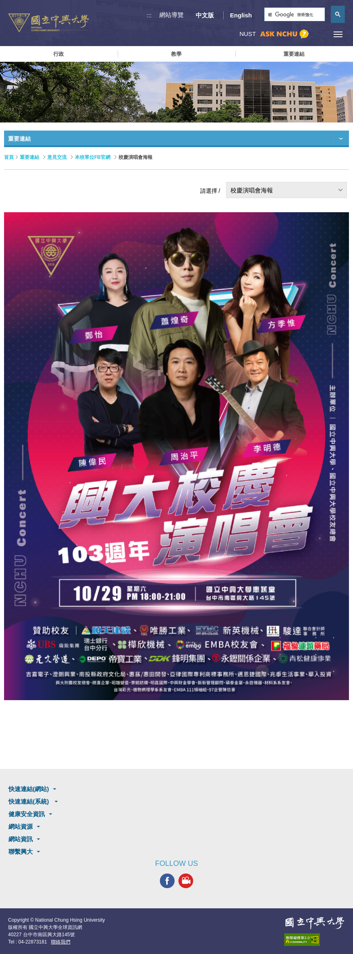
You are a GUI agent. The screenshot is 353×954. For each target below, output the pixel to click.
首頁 (9, 157)
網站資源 (20, 826)
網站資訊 (20, 839)
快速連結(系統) (29, 801)
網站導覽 (171, 14)
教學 (176, 54)
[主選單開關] (338, 34)
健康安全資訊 (26, 813)
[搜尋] (293, 14)
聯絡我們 (60, 942)
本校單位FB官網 (92, 157)
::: (149, 15)
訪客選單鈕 (320, 34)
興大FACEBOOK (167, 880)
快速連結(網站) (28, 788)
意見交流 (57, 157)
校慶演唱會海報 (251, 190)
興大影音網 (185, 880)
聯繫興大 (20, 851)
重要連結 (293, 54)
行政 (58, 54)
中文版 (205, 15)
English (241, 15)
